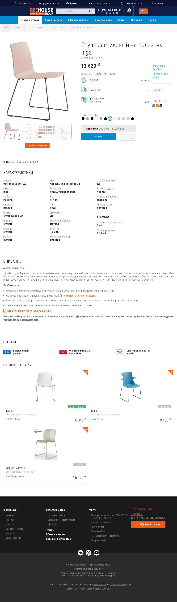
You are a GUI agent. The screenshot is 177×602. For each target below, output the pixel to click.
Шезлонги (136, 20)
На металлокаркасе (83, 27)
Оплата (34, 161)
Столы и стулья (30, 20)
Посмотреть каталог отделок (79, 295)
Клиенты (10, 515)
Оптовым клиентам (57, 515)
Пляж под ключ (102, 20)
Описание (9, 161)
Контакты (157, 3)
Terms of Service (118, 584)
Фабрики (71, 3)
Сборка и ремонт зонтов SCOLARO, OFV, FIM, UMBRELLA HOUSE (109, 516)
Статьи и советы (13, 537)
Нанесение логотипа (100, 522)
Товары (50, 529)
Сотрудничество (47, 3)
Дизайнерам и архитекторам (61, 520)
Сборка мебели (98, 531)
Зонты (121, 20)
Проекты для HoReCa (98, 3)
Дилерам (52, 524)
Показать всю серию (160, 75)
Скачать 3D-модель (37, 145)
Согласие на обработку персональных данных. (88, 564)
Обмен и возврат (55, 534)
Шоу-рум (10, 524)
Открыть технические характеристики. (29, 310)
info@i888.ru (137, 514)
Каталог (17, 27)
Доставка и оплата (131, 3)
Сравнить (157, 90)
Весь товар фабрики (158, 67)
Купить (98, 136)
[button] (68, 44)
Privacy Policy (99, 584)
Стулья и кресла (58, 27)
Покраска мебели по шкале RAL (105, 536)
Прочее (152, 20)
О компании (20, 3)
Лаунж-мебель (54, 20)
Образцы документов (58, 539)
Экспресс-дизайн (98, 540)
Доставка (22, 161)
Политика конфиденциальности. (88, 569)
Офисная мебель (78, 20)
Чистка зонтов (97, 527)
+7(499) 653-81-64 (110, 11)
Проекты (10, 520)
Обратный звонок (143, 11)
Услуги (92, 510)
